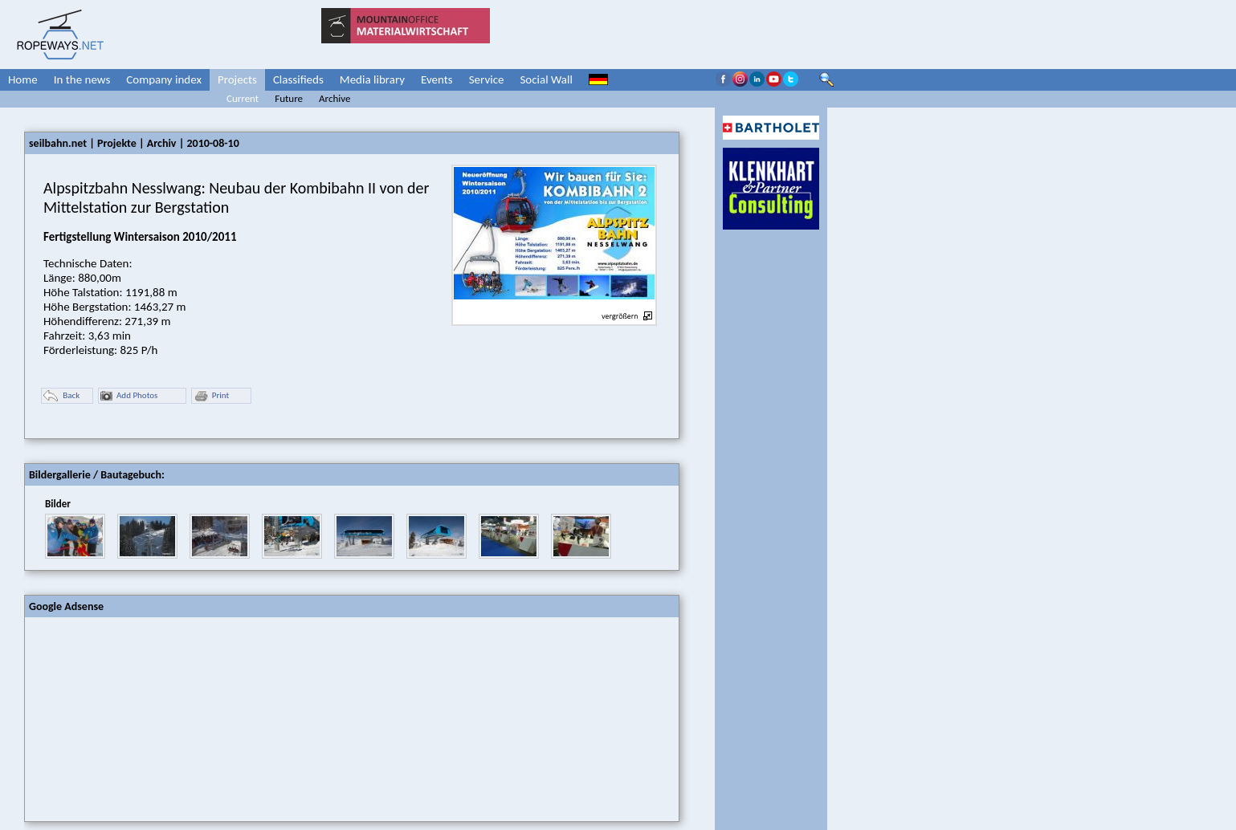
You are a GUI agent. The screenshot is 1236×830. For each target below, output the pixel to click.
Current (242, 98)
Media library (372, 79)
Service (486, 79)
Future (289, 98)
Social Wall (546, 79)
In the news (82, 79)
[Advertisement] (145, 717)
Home (23, 79)
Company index (164, 79)
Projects (237, 79)
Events (437, 79)
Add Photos (128, 396)
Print (211, 396)
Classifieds (298, 79)
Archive (334, 98)
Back (61, 396)
